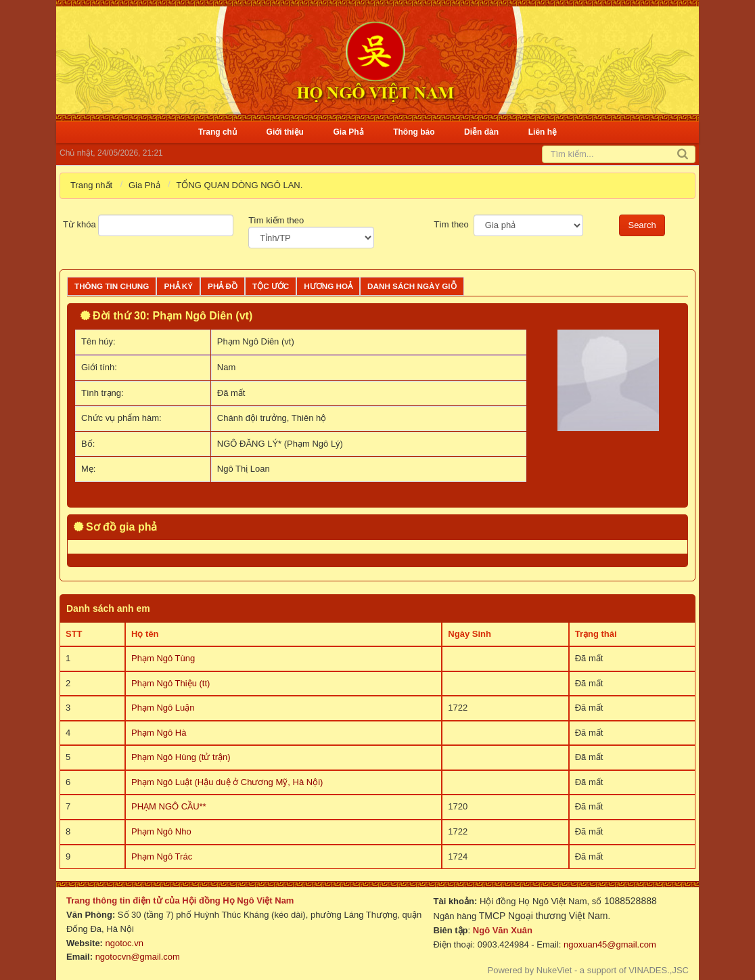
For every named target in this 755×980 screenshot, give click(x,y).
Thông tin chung (111, 286)
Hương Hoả (328, 286)
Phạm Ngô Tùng (163, 658)
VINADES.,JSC (658, 970)
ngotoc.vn (124, 943)
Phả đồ (222, 286)
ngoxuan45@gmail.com (608, 944)
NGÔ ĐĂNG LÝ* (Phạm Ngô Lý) (280, 444)
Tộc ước (270, 286)
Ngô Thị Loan (243, 469)
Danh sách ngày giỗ (412, 286)
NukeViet (554, 970)
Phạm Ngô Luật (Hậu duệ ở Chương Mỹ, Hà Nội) (227, 782)
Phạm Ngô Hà (158, 733)
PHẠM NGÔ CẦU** (168, 806)
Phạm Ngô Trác (161, 856)
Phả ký (178, 286)
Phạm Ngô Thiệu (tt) (170, 683)
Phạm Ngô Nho (161, 831)
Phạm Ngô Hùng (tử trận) (181, 757)
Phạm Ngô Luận (163, 708)
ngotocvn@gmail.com (137, 957)
